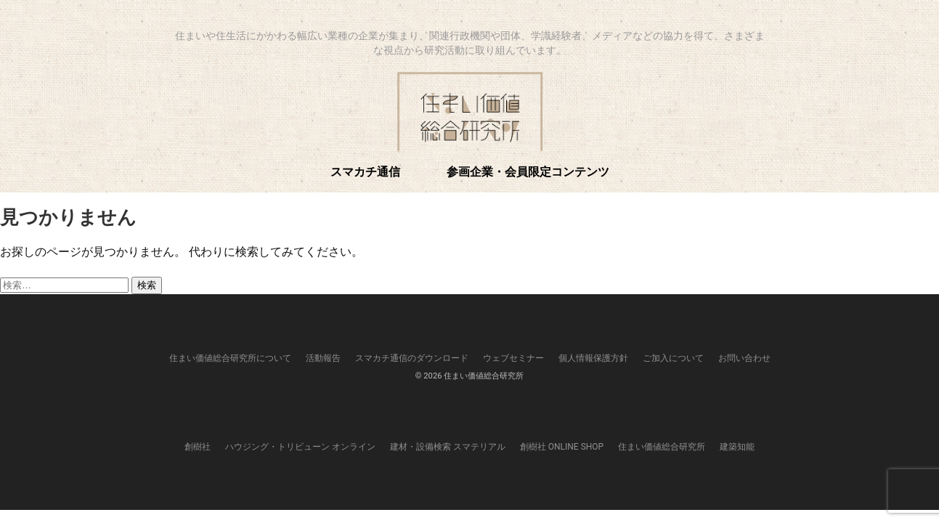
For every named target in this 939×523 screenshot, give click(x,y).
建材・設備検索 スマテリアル (447, 447)
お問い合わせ (744, 358)
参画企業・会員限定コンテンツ (528, 171)
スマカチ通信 (365, 171)
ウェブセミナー (513, 358)
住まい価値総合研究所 (661, 447)
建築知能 (737, 447)
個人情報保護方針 (593, 358)
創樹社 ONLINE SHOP (561, 447)
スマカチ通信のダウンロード (411, 358)
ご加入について (673, 358)
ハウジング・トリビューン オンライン (300, 447)
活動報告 (323, 358)
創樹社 (197, 447)
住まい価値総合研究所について (230, 358)
